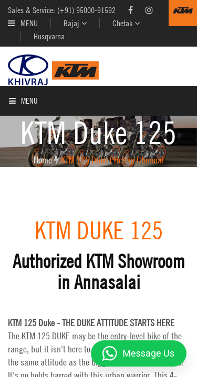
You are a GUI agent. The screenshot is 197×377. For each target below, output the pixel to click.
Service (17, 169)
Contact (18, 218)
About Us (20, 121)
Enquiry (18, 193)
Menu (23, 23)
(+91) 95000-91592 (86, 10)
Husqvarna (49, 36)
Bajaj (75, 23)
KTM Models (24, 145)
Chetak (126, 23)
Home (14, 97)
